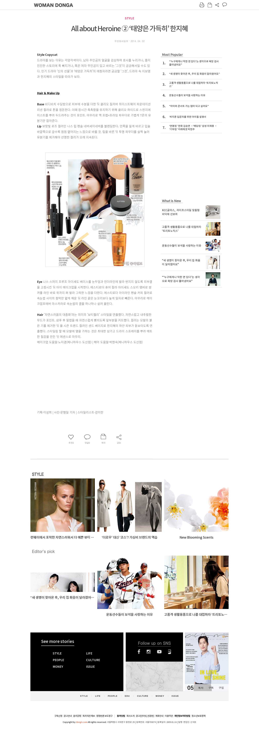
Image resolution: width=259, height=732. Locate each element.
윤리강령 (77, 715)
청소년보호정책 (198, 715)
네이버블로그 (169, 651)
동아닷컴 (121, 716)
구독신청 (58, 715)
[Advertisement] (86, 371)
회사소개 (130, 715)
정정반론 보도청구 (104, 715)
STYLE (129, 18)
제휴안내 (159, 715)
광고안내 (68, 715)
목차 (200, 688)
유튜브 (159, 651)
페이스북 (139, 651)
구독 (211, 688)
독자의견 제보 (89, 715)
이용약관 (169, 715)
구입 (221, 688)
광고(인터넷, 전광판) (145, 715)
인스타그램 (148, 651)
